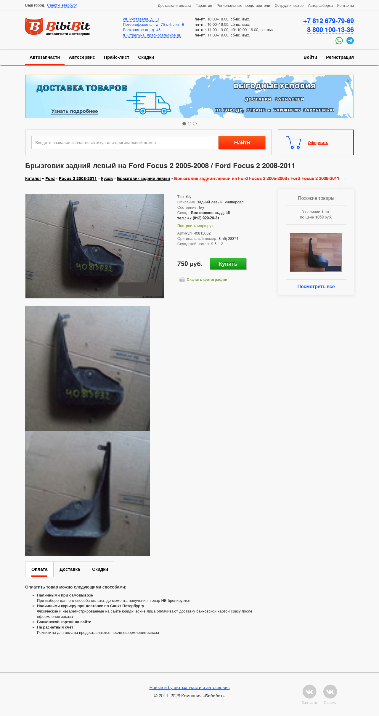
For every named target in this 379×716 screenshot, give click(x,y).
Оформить (318, 142)
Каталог (33, 178)
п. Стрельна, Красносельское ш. (152, 35)
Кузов (107, 178)
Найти (242, 142)
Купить (228, 264)
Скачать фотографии (207, 279)
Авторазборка (320, 5)
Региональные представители (243, 5)
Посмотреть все (316, 286)
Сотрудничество (288, 5)
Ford (50, 178)
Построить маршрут (195, 225)
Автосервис (82, 57)
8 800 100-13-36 (330, 30)
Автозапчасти (45, 57)
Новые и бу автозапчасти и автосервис (190, 687)
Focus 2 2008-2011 (78, 178)
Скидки (146, 57)
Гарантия (204, 5)
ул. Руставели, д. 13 (141, 19)
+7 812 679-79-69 (328, 21)
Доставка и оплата (174, 5)
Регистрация (340, 57)
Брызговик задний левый (143, 178)
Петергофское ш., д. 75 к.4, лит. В (153, 24)
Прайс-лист (116, 57)
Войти (310, 57)
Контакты (345, 5)
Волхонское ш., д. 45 (141, 29)
